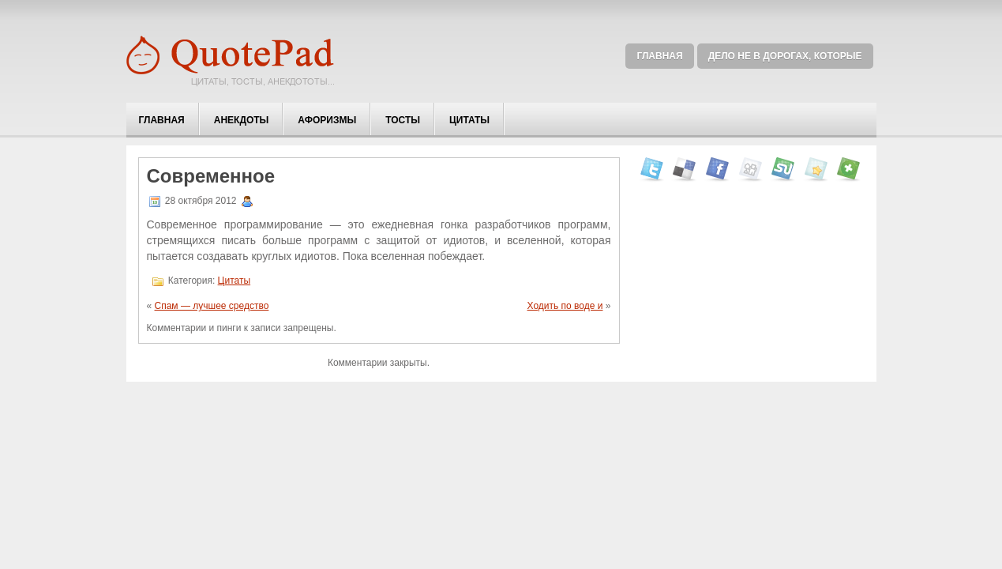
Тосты (402, 120)
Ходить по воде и (565, 305)
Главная (659, 56)
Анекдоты (241, 120)
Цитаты (469, 120)
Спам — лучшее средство (212, 305)
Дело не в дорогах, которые (785, 56)
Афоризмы (327, 120)
